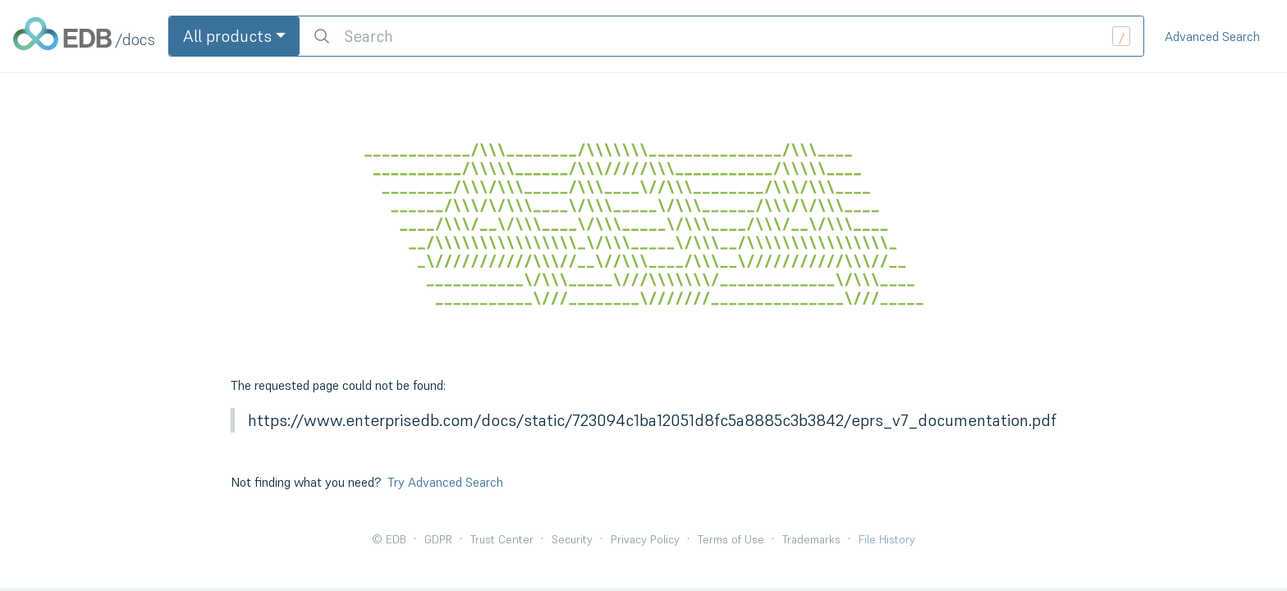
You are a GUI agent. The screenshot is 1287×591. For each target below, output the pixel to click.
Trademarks (811, 539)
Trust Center (502, 539)
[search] (721, 36)
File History (887, 539)
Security (572, 539)
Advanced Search (1212, 36)
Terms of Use (731, 539)
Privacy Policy (645, 539)
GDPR (438, 539)
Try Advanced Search (445, 482)
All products (227, 36)
